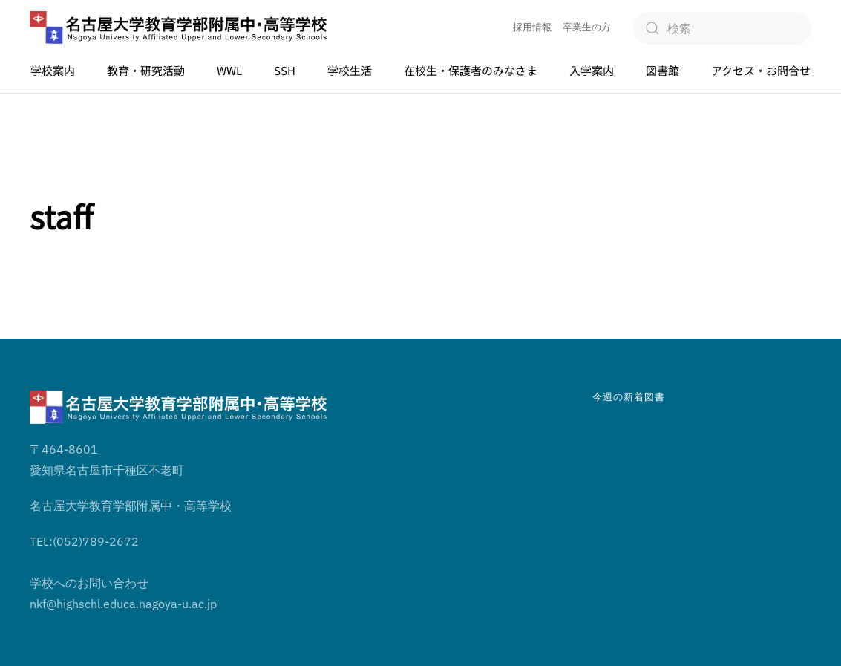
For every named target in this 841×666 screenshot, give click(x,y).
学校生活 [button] (349, 70)
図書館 (662, 70)
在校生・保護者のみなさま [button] (470, 70)
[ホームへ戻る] (178, 28)
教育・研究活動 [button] (146, 70)
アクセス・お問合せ (761, 70)
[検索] (722, 28)
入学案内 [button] (591, 70)
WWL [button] (229, 70)
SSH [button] (284, 70)
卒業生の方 (587, 27)
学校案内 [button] (52, 70)
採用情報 (532, 27)
